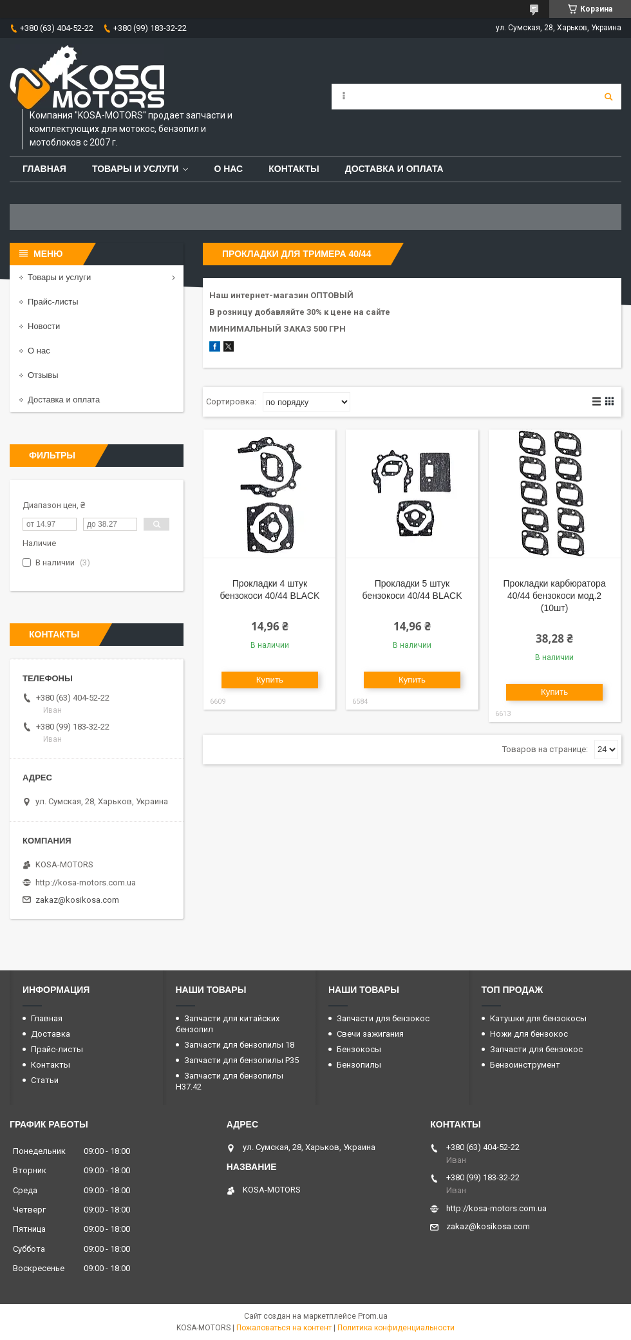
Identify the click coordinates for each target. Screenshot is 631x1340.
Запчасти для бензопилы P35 (241, 1060)
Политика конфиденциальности (396, 1327)
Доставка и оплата (394, 169)
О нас (228, 169)
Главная (44, 169)
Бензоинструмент (525, 1065)
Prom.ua (373, 1316)
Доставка (50, 1034)
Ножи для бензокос (529, 1034)
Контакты (293, 169)
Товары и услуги (135, 169)
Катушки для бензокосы (538, 1018)
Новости (44, 326)
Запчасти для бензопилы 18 (239, 1045)
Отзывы (43, 375)
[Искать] (608, 96)
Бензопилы (359, 1065)
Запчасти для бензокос (383, 1018)
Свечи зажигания (370, 1034)
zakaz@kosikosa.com (77, 900)
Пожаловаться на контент (284, 1327)
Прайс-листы (53, 302)
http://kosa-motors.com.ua (85, 882)
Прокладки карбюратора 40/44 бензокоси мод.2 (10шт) (554, 595)
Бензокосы (359, 1049)
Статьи (45, 1080)
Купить (269, 679)
